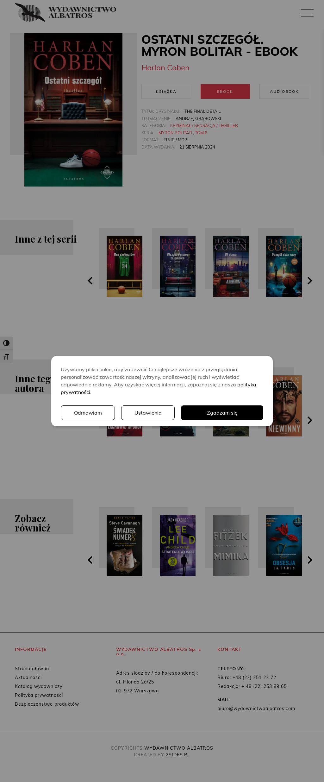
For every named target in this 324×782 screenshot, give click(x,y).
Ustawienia (148, 413)
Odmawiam (88, 413)
